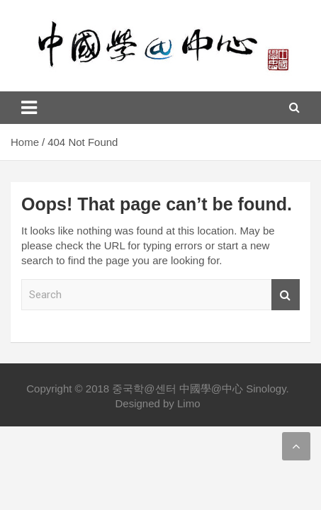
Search (285, 295)
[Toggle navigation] (29, 107)
